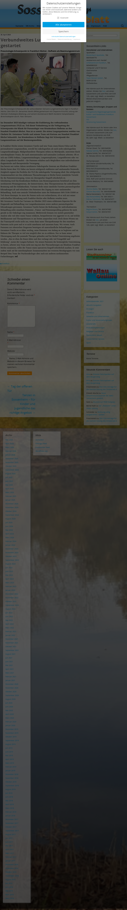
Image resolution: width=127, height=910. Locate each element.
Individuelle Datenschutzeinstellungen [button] (64, 36)
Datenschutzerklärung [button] (65, 39)
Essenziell (62, 18)
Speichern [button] (63, 31)
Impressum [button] (76, 39)
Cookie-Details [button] (51, 39)
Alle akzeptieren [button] (63, 24)
